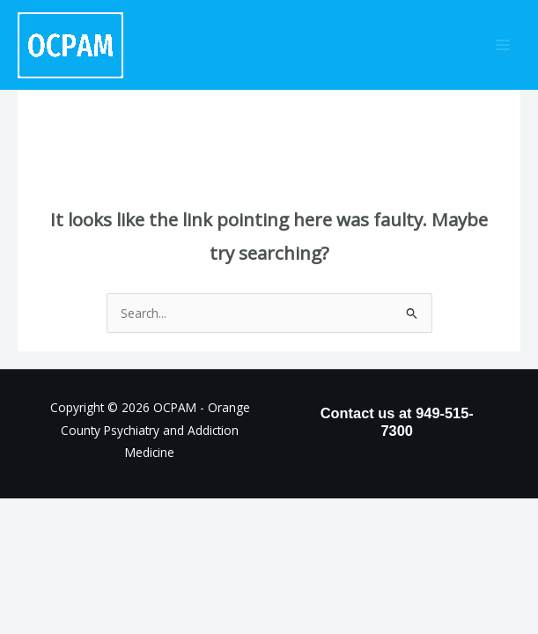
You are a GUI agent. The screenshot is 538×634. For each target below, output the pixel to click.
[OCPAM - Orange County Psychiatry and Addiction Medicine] (70, 45)
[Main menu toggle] (503, 45)
